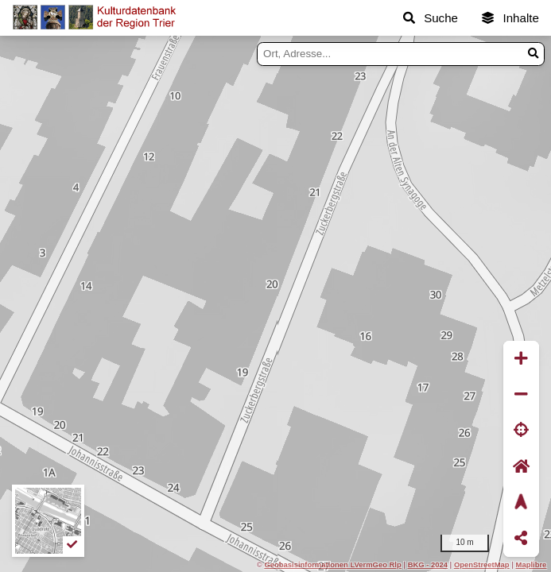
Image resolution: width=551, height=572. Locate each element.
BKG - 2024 (428, 564)
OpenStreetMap (482, 564)
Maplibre (531, 564)
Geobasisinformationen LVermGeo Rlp (332, 564)
